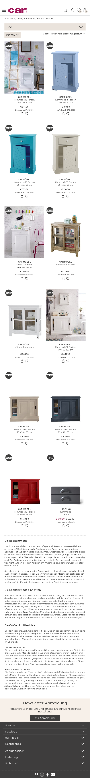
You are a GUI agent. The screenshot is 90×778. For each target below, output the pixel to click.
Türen (30, 672)
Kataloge (11, 731)
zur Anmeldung (45, 718)
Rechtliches (13, 743)
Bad (20, 18)
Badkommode (45, 18)
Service (10, 725)
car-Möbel (12, 737)
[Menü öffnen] (4, 10)
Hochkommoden (64, 650)
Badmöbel (29, 18)
